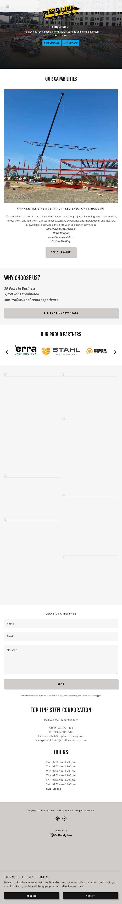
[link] (61, 6)
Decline (32, 896)
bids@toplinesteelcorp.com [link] (67, 736)
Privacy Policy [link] (71, 695)
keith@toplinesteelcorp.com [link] (69, 740)
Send (61, 683)
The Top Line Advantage (61, 312)
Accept (90, 896)
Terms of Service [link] (89, 695)
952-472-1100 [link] (65, 727)
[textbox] (61, 623)
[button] (12, 6)
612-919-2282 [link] (65, 732)
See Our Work (61, 252)
